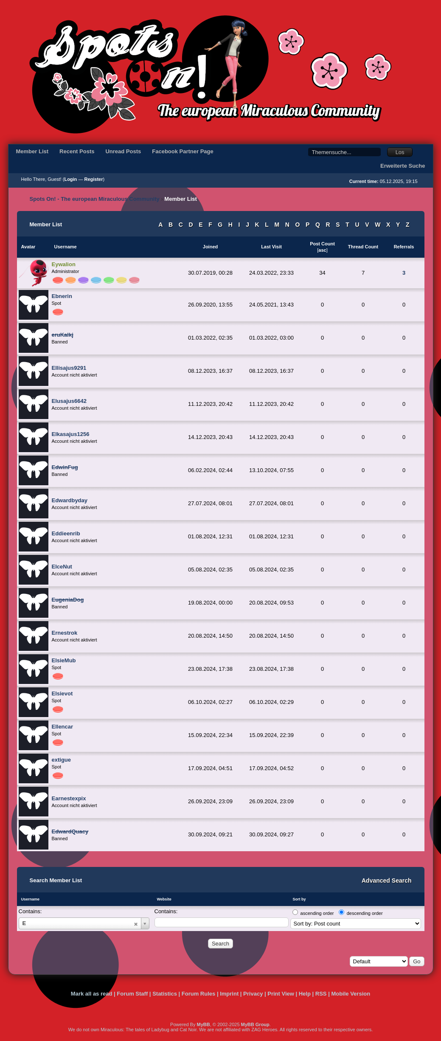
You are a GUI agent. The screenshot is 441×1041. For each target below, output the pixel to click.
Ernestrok (65, 633)
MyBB (203, 1024)
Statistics (164, 993)
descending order (365, 913)
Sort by (299, 899)
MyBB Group (255, 1024)
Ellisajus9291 (69, 368)
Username (30, 899)
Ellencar (62, 726)
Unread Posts (123, 151)
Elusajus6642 (69, 401)
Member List (32, 151)
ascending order (317, 913)
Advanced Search (387, 880)
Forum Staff (132, 993)
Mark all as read (91, 993)
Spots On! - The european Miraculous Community (95, 199)
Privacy (253, 993)
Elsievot (62, 693)
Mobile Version (350, 993)
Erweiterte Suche (402, 166)
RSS (321, 993)
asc (322, 250)
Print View (280, 993)
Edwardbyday (70, 500)
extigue (61, 760)
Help (305, 993)
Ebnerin (62, 296)
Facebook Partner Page (182, 151)
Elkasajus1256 (71, 434)
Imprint (229, 993)
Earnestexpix (69, 798)
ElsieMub (64, 660)
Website (164, 899)
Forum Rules (198, 993)
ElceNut (62, 566)
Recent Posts (76, 151)
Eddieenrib (66, 533)
